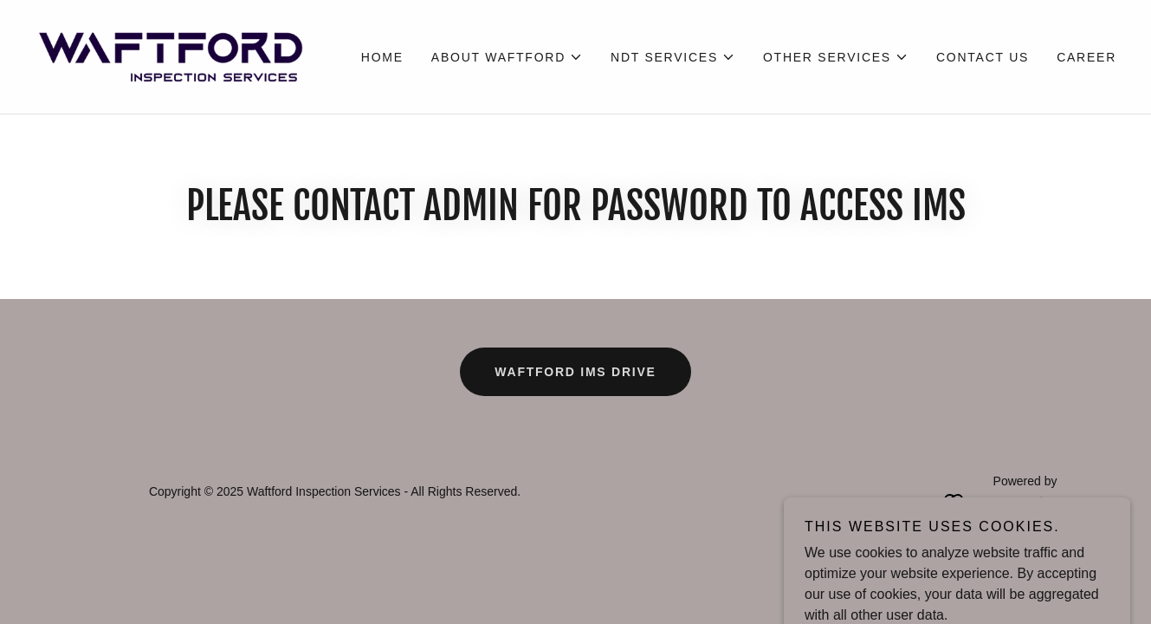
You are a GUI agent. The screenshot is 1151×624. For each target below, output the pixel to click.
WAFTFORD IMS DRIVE (575, 372)
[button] (507, 57)
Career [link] (1086, 57)
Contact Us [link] (982, 57)
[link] (170, 56)
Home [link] (382, 57)
